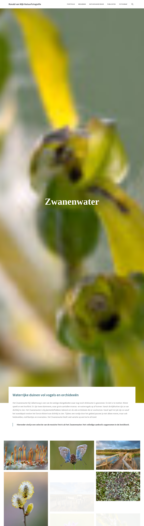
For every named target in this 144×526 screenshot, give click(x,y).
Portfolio (71, 4)
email (97, 445)
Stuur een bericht (103, 508)
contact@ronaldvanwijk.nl (19, 494)
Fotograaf (123, 4)
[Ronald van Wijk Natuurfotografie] (25, 4)
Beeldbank (82, 4)
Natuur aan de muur (96, 4)
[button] (133, 4)
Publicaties (111, 4)
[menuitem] (70, 4)
